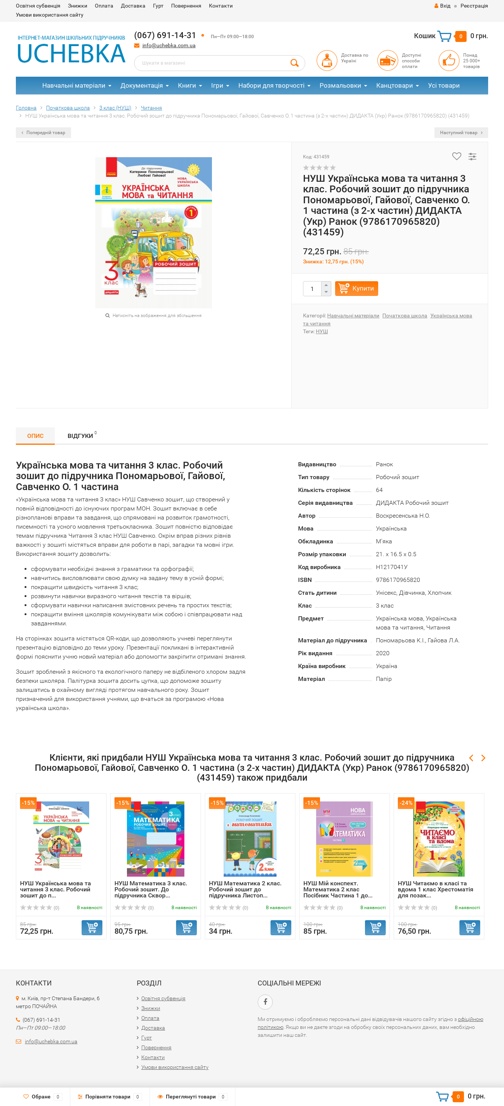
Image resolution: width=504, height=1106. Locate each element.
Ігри (217, 85)
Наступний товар (461, 132)
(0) (39, 908)
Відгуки (82, 434)
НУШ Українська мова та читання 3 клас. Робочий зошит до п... (55, 889)
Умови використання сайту (49, 15)
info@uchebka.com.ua (169, 45)
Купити (363, 288)
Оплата (104, 6)
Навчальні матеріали (73, 85)
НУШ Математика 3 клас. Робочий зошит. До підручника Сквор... (150, 889)
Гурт (158, 6)
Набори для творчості (271, 85)
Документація (142, 85)
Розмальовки (340, 85)
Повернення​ (186, 6)
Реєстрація (474, 6)
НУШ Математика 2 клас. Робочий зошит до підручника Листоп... (245, 889)
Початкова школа (404, 315)
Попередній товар (43, 132)
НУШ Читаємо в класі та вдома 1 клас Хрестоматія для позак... (435, 889)
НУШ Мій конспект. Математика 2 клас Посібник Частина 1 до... (338, 889)
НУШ (322, 331)
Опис (35, 435)
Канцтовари (394, 85)
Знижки (77, 6)
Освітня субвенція (38, 6)
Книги (187, 85)
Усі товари (444, 85)
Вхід (442, 6)
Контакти (221, 6)
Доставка (133, 6)
